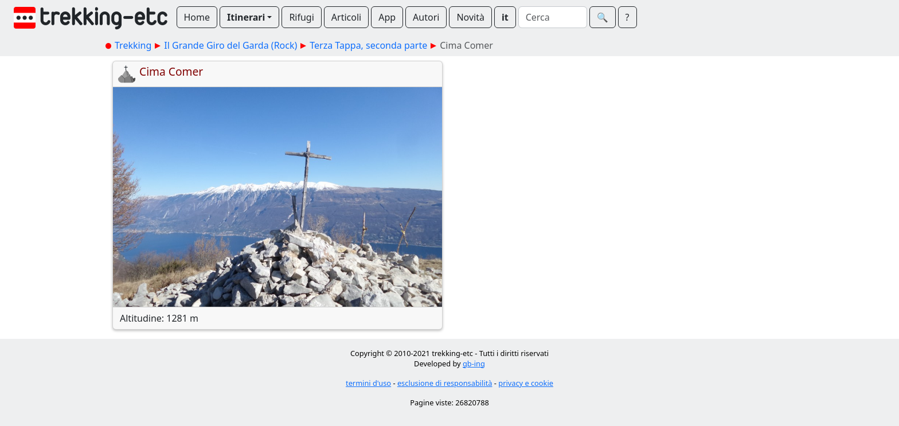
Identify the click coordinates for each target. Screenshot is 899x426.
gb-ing (474, 363)
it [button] (505, 17)
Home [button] (197, 17)
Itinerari (246, 17)
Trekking (133, 45)
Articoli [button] (346, 17)
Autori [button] (426, 17)
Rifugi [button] (301, 17)
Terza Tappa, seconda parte (368, 45)
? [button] (628, 17)
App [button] (387, 17)
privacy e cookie (525, 383)
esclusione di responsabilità (445, 383)
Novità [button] (470, 17)
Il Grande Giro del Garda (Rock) (230, 45)
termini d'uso (368, 383)
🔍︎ (602, 17)
